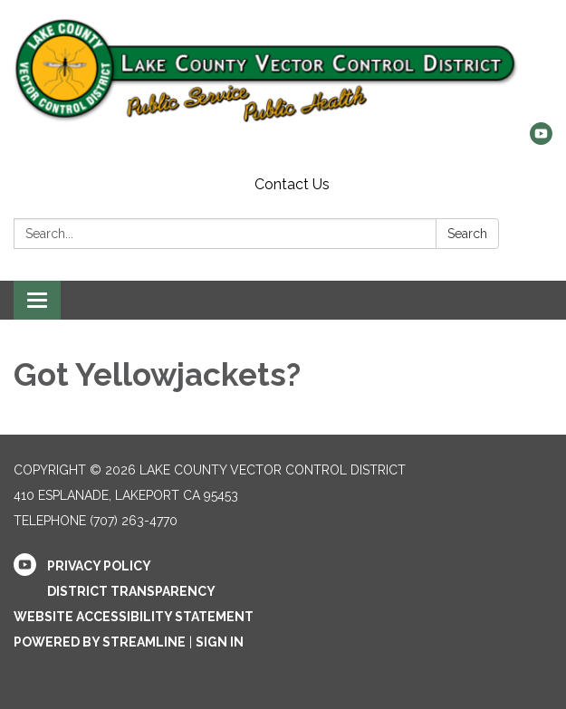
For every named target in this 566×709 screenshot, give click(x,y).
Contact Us (292, 184)
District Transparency (131, 591)
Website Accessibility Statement (134, 616)
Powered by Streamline (100, 642)
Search (467, 233)
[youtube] (541, 140)
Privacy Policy (99, 566)
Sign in (220, 642)
